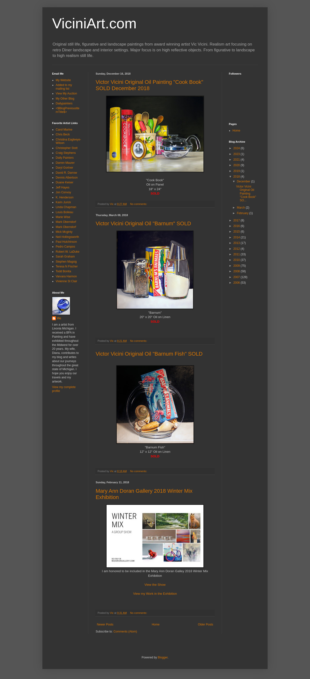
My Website (63, 80)
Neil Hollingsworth (67, 237)
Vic (59, 318)
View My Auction (66, 93)
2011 (237, 254)
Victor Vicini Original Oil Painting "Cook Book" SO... (246, 193)
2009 (237, 265)
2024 (237, 148)
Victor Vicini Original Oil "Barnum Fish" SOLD (149, 354)
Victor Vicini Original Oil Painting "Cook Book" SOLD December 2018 (149, 85)
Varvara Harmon (66, 276)
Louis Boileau (64, 212)
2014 (237, 237)
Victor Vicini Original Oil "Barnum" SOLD (143, 223)
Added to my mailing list (64, 86)
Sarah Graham (65, 256)
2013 (237, 243)
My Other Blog (65, 98)
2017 (237, 220)
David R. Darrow (66, 172)
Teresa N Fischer (67, 266)
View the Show (155, 584)
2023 (237, 154)
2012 (237, 248)
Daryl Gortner (64, 167)
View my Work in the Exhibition (155, 593)
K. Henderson (64, 197)
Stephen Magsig (66, 261)
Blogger (163, 657)
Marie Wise (63, 217)
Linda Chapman (66, 207)
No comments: (139, 204)
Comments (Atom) (125, 631)
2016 (237, 226)
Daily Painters (65, 157)
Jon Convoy (63, 192)
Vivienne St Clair (66, 281)
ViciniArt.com (94, 23)
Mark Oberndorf (66, 222)
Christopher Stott (67, 148)
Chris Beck (63, 134)
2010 (237, 260)
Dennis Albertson (67, 177)
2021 (237, 159)
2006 (237, 282)
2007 (237, 277)
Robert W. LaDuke (67, 251)
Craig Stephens (66, 153)
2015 (237, 231)
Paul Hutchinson (66, 241)
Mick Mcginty (64, 232)
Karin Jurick (63, 202)
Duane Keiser (64, 182)
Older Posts (205, 624)
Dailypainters (64, 103)
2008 (237, 271)
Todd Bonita (63, 271)
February (243, 213)
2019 (237, 171)
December (244, 181)
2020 (237, 165)
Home (156, 624)
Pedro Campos (65, 246)
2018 (237, 176)
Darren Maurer (65, 162)
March (241, 207)
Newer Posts (105, 624)
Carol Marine (64, 129)
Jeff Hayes (62, 187)
